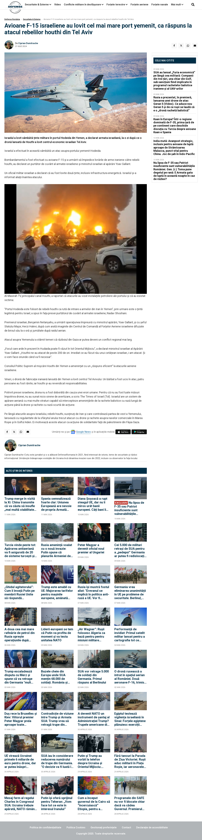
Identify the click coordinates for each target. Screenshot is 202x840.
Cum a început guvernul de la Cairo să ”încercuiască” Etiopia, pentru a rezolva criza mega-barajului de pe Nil (94, 803)
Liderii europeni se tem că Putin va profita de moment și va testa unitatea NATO (57, 634)
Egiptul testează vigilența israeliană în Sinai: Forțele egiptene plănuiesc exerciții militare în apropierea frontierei (130, 719)
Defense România (12, 19)
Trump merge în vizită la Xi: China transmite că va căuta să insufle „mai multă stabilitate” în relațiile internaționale (19, 504)
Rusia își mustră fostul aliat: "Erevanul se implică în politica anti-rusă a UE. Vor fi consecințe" (93, 592)
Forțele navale (159, 4)
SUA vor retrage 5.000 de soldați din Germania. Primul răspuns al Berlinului (93, 677)
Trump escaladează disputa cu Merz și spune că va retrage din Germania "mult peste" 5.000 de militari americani (20, 677)
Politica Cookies (76, 827)
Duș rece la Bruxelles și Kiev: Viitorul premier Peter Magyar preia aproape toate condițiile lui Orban (20, 719)
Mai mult (177, 4)
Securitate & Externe (37, 4)
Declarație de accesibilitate (152, 827)
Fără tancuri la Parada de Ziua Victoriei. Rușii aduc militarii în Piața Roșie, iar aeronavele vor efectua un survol (130, 761)
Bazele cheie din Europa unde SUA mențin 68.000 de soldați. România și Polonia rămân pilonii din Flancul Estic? (55, 677)
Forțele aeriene (139, 4)
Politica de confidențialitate (45, 827)
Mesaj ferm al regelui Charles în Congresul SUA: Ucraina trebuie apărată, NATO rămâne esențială (20, 803)
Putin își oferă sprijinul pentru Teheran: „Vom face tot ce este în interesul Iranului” (56, 803)
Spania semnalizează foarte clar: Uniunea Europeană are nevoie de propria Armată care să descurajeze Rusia (56, 504)
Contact (126, 827)
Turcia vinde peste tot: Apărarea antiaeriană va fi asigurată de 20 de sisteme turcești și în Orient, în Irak (20, 550)
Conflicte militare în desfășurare (82, 4)
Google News (83, 431)
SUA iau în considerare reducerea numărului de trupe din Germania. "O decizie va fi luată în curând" (57, 761)
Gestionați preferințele (104, 827)
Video (57, 4)
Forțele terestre (116, 4)
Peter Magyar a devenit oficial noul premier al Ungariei (91, 548)
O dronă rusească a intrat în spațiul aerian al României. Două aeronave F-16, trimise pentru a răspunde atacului (130, 677)
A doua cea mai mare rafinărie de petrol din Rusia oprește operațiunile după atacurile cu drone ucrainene (19, 634)
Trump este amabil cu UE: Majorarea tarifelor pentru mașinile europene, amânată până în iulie (57, 592)
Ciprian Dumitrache (28, 43)
